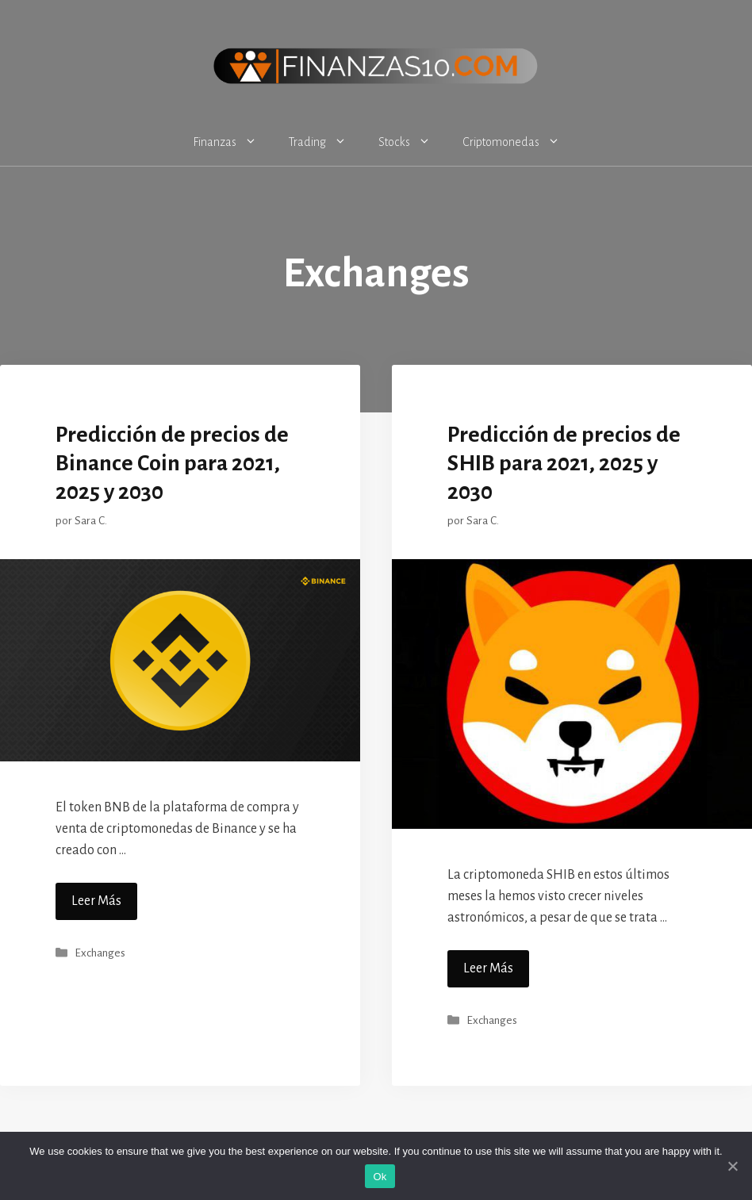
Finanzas (233, 142)
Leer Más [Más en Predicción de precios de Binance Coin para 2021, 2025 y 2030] (96, 901)
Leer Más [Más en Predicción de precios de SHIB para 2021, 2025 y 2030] (488, 968)
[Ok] (732, 1166)
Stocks (412, 142)
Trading (326, 142)
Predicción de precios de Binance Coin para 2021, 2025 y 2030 (172, 463)
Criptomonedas (519, 142)
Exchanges (100, 953)
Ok (379, 1177)
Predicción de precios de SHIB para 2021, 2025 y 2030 (564, 463)
